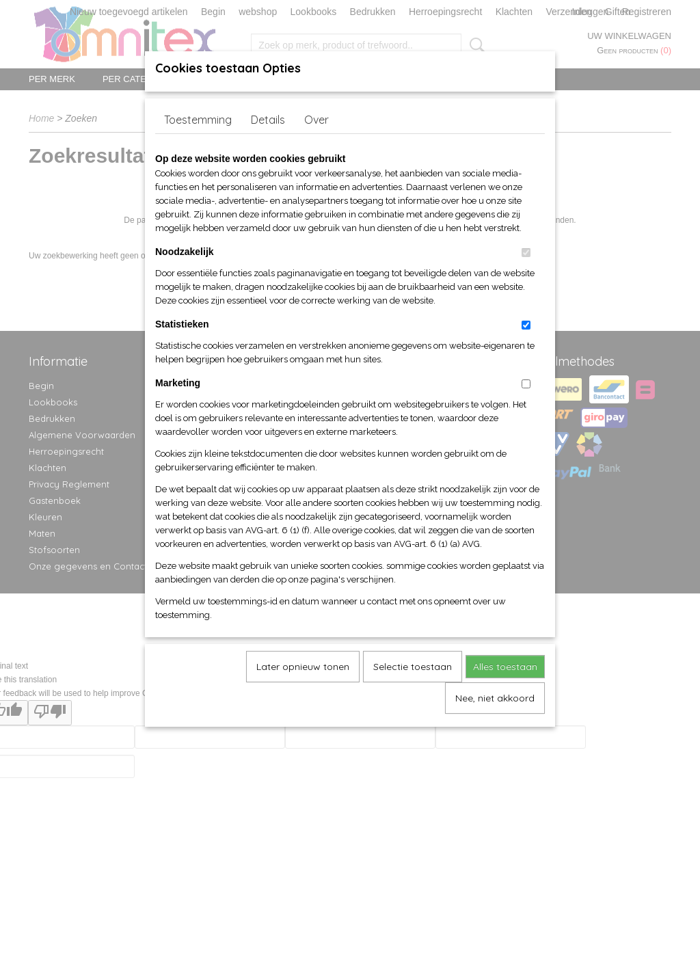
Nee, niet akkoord (495, 698)
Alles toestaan (505, 666)
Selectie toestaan (412, 666)
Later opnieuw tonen (302, 666)
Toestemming (198, 119)
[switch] (526, 252)
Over (316, 119)
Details (268, 119)
